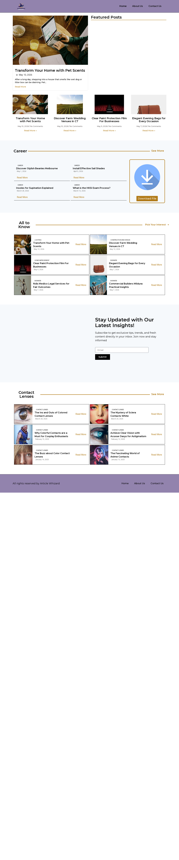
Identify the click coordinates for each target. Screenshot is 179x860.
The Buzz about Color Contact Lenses (52, 455)
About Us (137, 6)
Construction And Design (120, 240)
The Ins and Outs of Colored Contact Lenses (51, 414)
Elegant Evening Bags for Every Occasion (149, 120)
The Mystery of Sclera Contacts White (123, 414)
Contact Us (155, 6)
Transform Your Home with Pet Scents (50, 70)
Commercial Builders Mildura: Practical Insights (126, 285)
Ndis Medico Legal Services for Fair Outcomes (51, 285)
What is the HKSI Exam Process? (91, 188)
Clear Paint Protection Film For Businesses (109, 120)
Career (20, 165)
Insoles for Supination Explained (34, 188)
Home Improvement (42, 260)
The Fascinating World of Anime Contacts (125, 455)
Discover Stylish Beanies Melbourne (37, 168)
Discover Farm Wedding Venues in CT (70, 120)
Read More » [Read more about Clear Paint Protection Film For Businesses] (109, 130)
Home (123, 6)
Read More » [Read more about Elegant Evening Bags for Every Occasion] (148, 130)
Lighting (38, 240)
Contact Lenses (42, 409)
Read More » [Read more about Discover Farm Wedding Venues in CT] (70, 130)
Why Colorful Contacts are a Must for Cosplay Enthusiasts (51, 435)
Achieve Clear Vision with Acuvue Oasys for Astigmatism (128, 435)
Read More (20, 86)
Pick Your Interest (157, 224)
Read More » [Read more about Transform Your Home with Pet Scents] (30, 130)
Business (113, 260)
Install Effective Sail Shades (89, 168)
